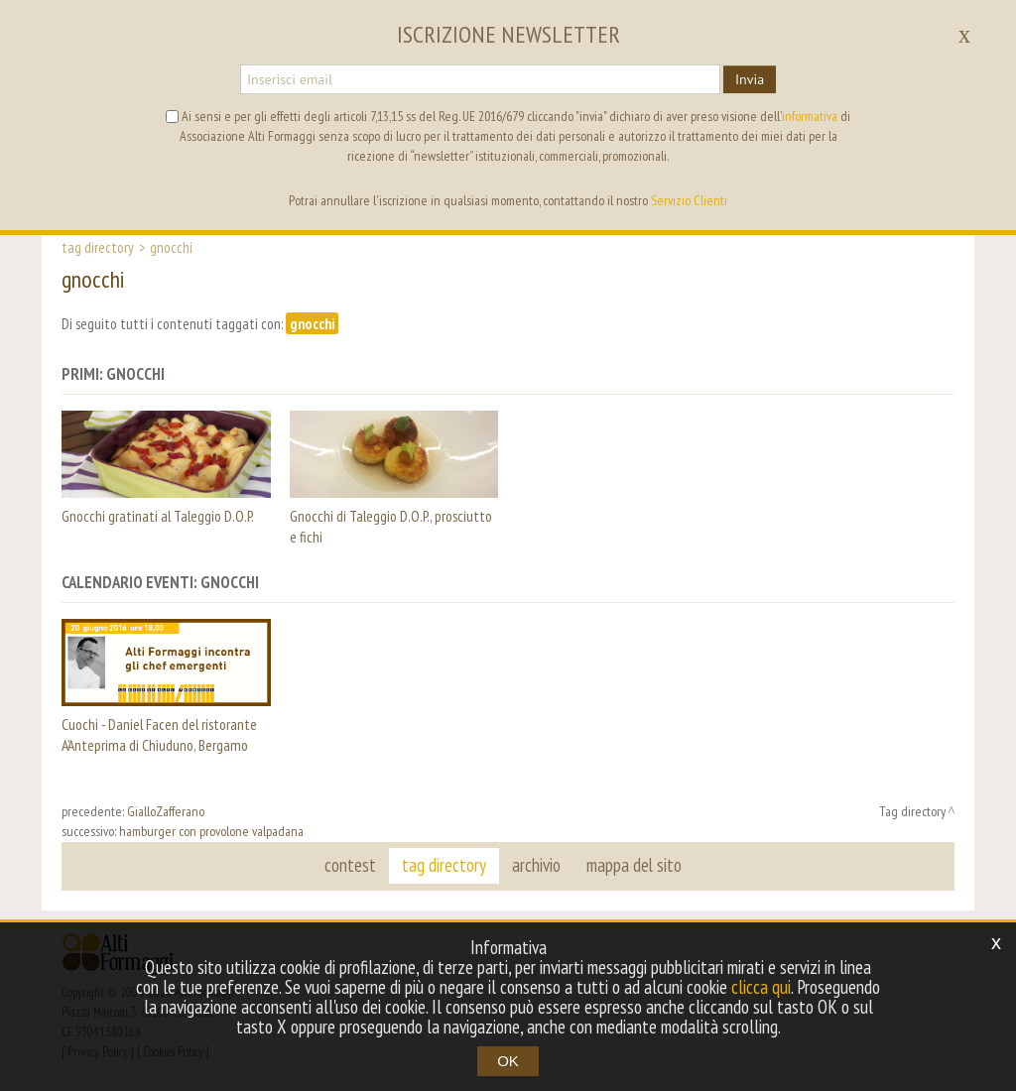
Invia (749, 79)
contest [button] (350, 865)
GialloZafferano (165, 811)
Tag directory (98, 247)
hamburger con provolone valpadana (211, 831)
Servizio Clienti (689, 200)
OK (508, 1060)
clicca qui (761, 987)
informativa (809, 116)
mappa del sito (634, 865)
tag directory (444, 865)
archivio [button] (536, 865)
